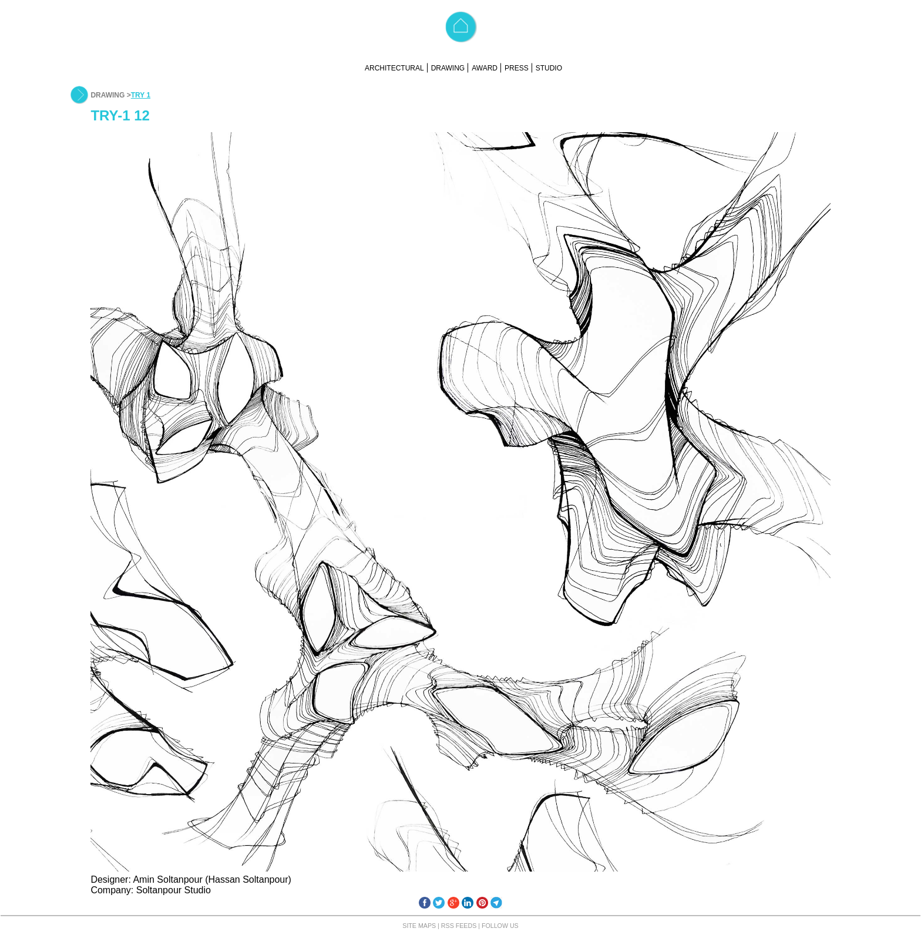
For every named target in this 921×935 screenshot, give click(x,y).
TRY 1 (140, 95)
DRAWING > (110, 95)
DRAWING (448, 68)
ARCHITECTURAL (394, 68)
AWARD (485, 68)
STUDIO (549, 68)
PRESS (517, 68)
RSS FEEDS (458, 925)
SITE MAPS (419, 925)
